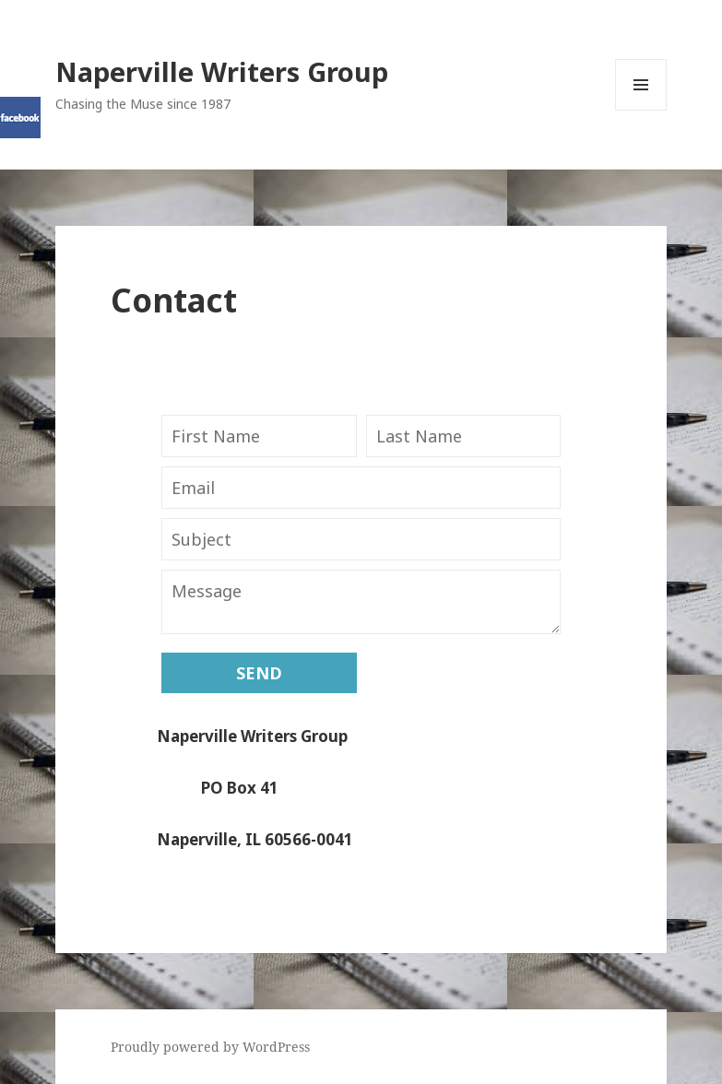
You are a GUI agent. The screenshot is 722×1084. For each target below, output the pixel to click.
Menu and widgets (641, 110)
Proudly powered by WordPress (210, 1046)
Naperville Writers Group (221, 71)
